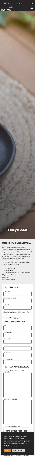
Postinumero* (17, 354)
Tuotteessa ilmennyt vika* (17, 411)
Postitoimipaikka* (17, 361)
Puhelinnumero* (17, 333)
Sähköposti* (17, 340)
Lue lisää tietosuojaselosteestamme (13, 447)
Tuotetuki (7, 3)
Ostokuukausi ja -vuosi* (17, 299)
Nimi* (17, 326)
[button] (32, 3)
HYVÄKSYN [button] (7, 450)
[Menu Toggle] (31, 8)
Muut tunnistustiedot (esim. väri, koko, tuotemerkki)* (17, 383)
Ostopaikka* (17, 292)
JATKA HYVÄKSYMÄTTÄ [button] (18, 450)
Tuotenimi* (17, 306)
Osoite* (17, 347)
